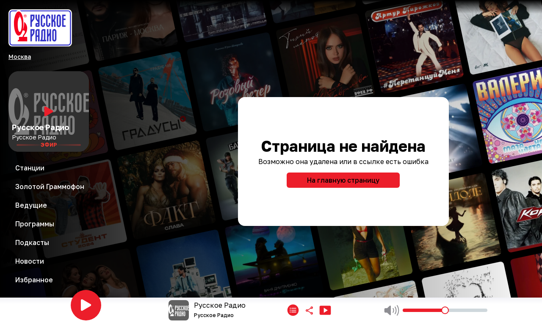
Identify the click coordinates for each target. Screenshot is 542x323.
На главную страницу (343, 180)
